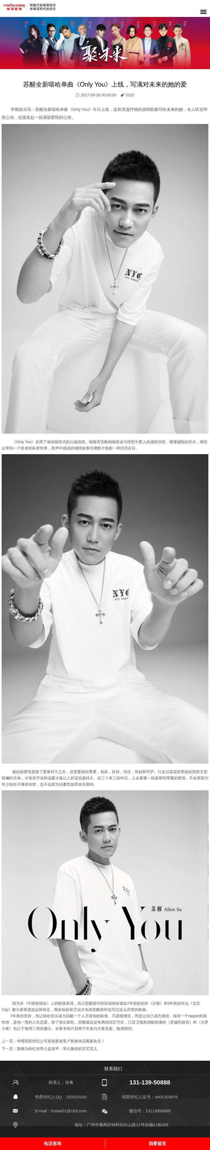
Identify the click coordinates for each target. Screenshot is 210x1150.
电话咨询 (52, 1143)
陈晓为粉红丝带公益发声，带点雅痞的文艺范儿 (57, 1048)
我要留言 (157, 1143)
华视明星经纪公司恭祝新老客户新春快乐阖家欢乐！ (61, 1041)
